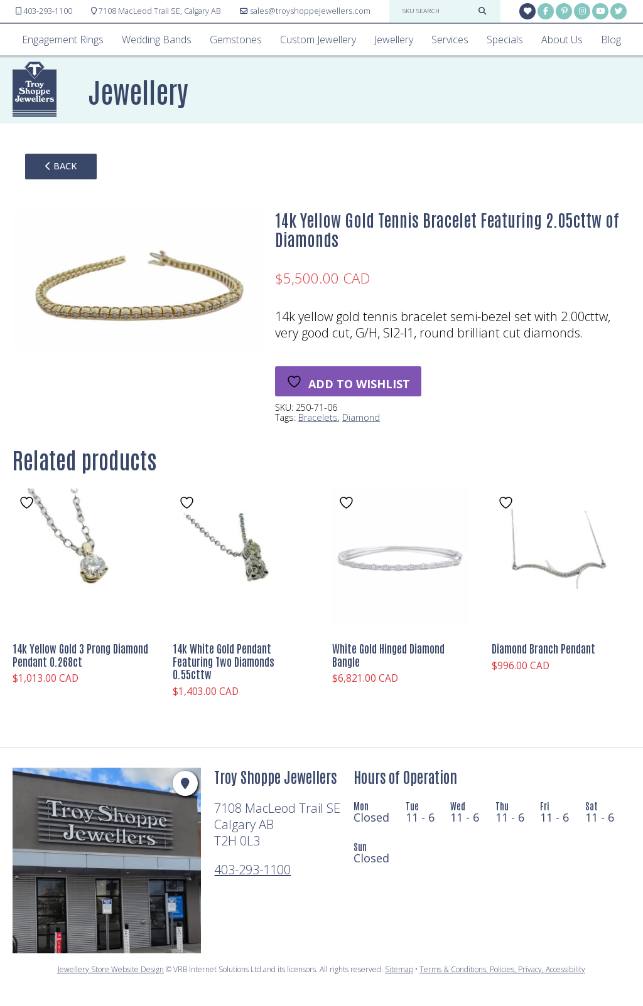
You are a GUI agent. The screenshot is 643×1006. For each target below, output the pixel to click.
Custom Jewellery (318, 39)
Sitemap (399, 969)
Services (449, 39)
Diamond (361, 417)
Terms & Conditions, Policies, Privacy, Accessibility (502, 969)
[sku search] (437, 11)
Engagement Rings (63, 39)
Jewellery (393, 39)
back (61, 166)
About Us (562, 39)
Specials (505, 39)
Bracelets (318, 417)
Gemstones (236, 39)
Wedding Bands (157, 39)
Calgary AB (156, 11)
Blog (611, 39)
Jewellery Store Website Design (111, 969)
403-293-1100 (252, 869)
